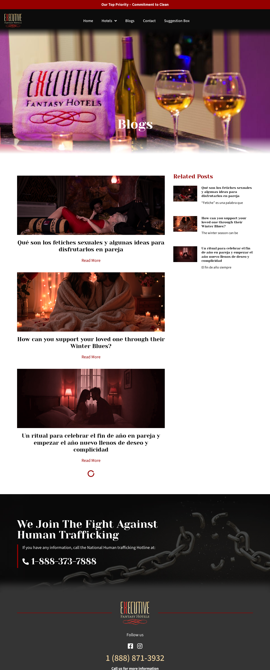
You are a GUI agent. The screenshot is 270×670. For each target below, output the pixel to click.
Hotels (109, 21)
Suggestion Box (177, 21)
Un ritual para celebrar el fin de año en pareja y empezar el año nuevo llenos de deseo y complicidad (91, 442)
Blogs (129, 21)
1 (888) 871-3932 (135, 658)
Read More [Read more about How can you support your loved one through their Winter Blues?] (91, 357)
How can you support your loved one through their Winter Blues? (91, 342)
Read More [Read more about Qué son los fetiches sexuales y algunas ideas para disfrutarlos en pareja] (91, 261)
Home (88, 21)
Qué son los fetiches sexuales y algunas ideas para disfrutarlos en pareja (91, 246)
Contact (149, 21)
